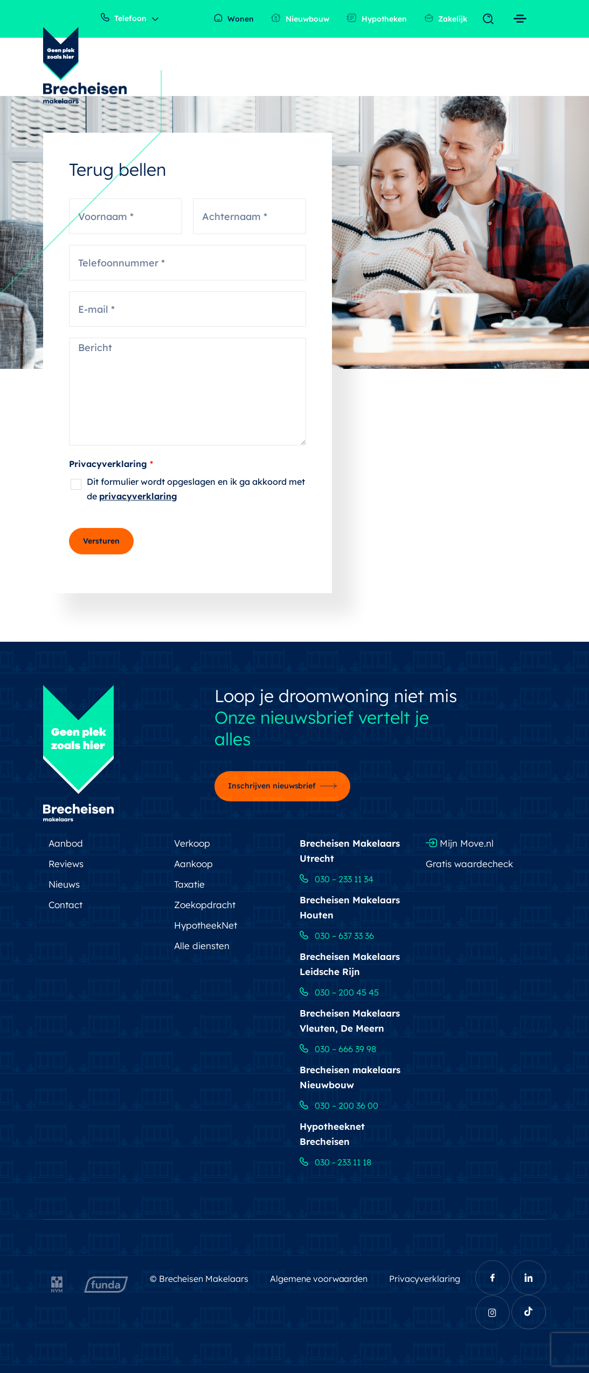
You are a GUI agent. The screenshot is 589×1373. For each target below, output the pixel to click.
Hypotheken (377, 18)
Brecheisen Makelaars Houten (350, 907)
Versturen (101, 541)
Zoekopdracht (204, 904)
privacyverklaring (138, 496)
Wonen (234, 18)
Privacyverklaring (111, 463)
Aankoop (193, 863)
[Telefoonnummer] (187, 262)
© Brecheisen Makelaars (199, 1278)
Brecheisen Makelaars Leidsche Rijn (350, 964)
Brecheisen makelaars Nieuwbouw (350, 1077)
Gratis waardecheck (469, 863)
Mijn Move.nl (460, 843)
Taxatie (189, 884)
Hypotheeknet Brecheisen (332, 1134)
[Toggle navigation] (490, 19)
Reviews (66, 863)
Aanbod (65, 843)
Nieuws (64, 884)
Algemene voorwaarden (319, 1278)
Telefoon (124, 18)
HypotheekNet (205, 925)
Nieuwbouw (300, 18)
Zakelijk (445, 18)
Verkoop (192, 843)
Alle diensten (202, 945)
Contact (65, 904)
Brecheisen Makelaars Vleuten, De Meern (350, 1020)
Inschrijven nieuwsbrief (272, 786)
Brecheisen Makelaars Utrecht (350, 850)
